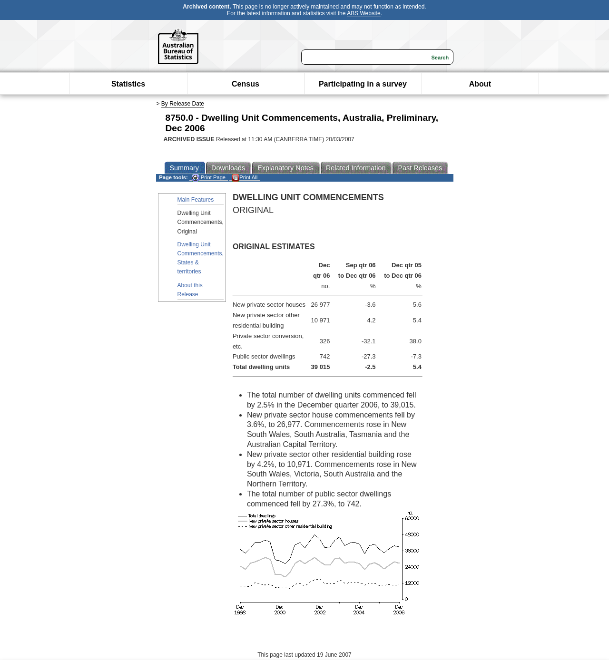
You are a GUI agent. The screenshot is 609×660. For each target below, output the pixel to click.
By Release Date (182, 103)
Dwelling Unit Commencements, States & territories (200, 258)
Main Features (195, 199)
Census (245, 84)
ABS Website (363, 13)
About (480, 84)
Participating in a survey (363, 84)
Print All (244, 178)
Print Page (209, 178)
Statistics (128, 84)
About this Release (190, 290)
